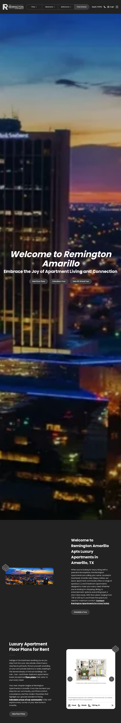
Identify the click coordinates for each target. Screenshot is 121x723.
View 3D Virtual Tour (81, 281)
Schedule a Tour (58, 281)
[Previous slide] (70, 679)
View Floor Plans (38, 281)
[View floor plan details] (112, 705)
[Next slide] (111, 679)
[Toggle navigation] (117, 7)
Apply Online (97, 7)
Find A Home (81, 7)
